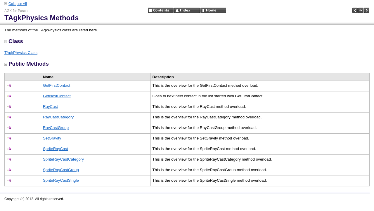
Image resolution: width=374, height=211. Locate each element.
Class (13, 41)
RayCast (50, 106)
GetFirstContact (56, 85)
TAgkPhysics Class (20, 52)
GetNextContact (57, 96)
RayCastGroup (56, 127)
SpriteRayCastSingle (61, 180)
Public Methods (26, 64)
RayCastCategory (58, 117)
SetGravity (52, 138)
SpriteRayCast (55, 149)
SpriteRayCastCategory (63, 159)
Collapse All (17, 4)
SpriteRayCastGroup (61, 170)
